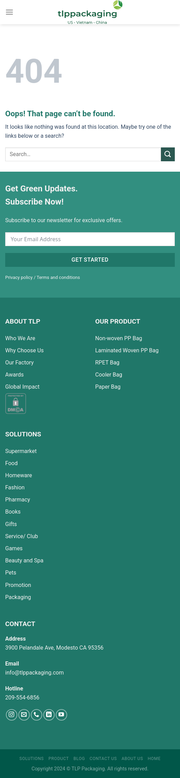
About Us (132, 758)
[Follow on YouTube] (61, 715)
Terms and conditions (58, 277)
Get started (90, 259)
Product (58, 758)
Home (154, 758)
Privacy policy (19, 277)
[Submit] (168, 154)
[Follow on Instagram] (11, 715)
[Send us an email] (24, 715)
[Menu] (9, 11)
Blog (79, 758)
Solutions (31, 758)
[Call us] (36, 715)
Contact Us (103, 758)
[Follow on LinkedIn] (49, 715)
